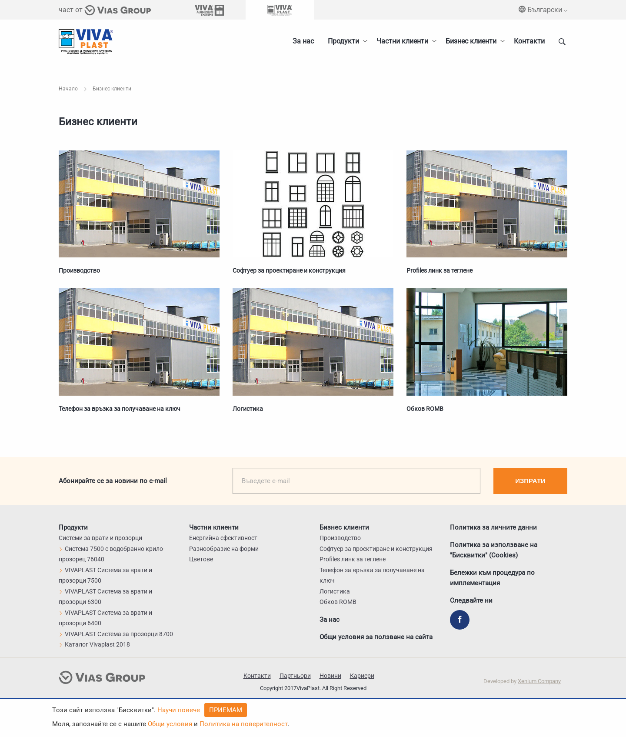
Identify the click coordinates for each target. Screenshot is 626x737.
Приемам (225, 710)
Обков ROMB (424, 408)
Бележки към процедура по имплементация (492, 578)
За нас (303, 41)
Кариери (362, 675)
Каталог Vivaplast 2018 (94, 644)
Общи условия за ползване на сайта (376, 637)
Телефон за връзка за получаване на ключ (119, 408)
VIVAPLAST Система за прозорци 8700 (116, 633)
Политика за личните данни (493, 527)
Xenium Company (539, 681)
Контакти (529, 41)
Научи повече (178, 710)
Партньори (295, 675)
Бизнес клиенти (471, 41)
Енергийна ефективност (223, 537)
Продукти (343, 41)
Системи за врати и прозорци (100, 537)
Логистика (248, 408)
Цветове (201, 559)
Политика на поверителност (244, 724)
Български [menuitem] (543, 10)
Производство (79, 270)
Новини (330, 675)
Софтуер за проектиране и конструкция (289, 270)
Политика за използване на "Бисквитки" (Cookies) (493, 550)
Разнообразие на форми (224, 548)
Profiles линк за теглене (439, 270)
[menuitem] (473, 41)
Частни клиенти (402, 41)
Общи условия (170, 724)
